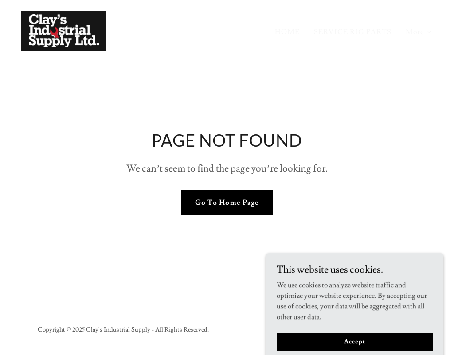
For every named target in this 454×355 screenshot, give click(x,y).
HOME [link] (287, 31)
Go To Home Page (226, 202)
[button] (419, 32)
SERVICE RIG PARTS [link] (352, 31)
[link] (63, 29)
